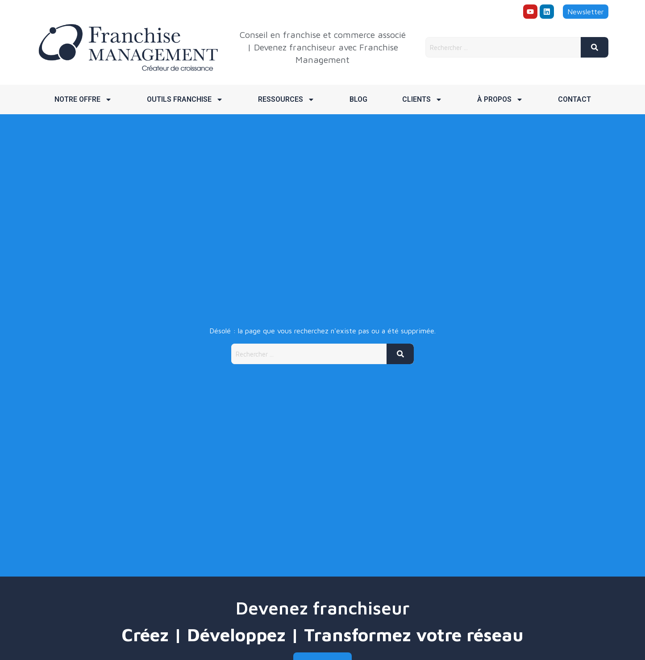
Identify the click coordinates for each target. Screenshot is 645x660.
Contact (574, 99)
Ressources (286, 99)
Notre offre (83, 99)
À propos (500, 99)
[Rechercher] (594, 47)
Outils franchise (185, 99)
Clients (422, 99)
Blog (358, 99)
